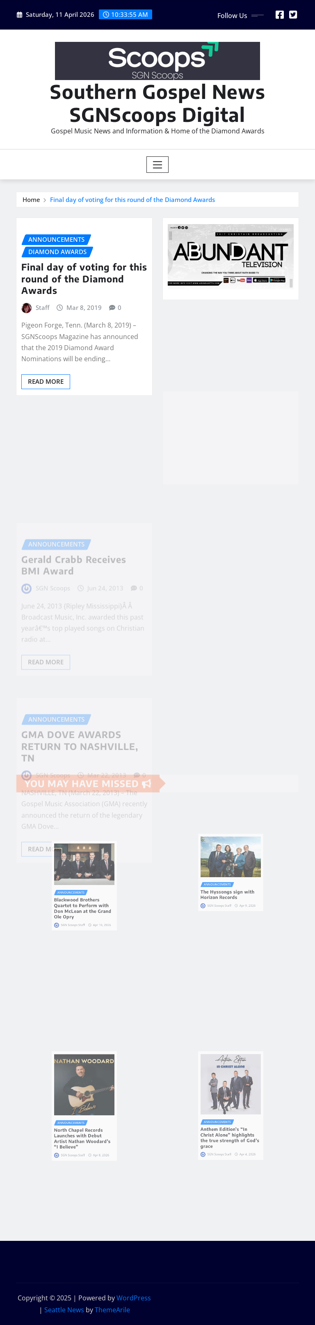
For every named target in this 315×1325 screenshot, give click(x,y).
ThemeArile (112, 1309)
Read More (46, 381)
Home (31, 199)
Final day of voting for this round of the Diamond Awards (132, 199)
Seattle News (64, 1309)
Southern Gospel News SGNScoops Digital (157, 103)
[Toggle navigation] (157, 164)
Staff (42, 307)
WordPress (133, 1297)
